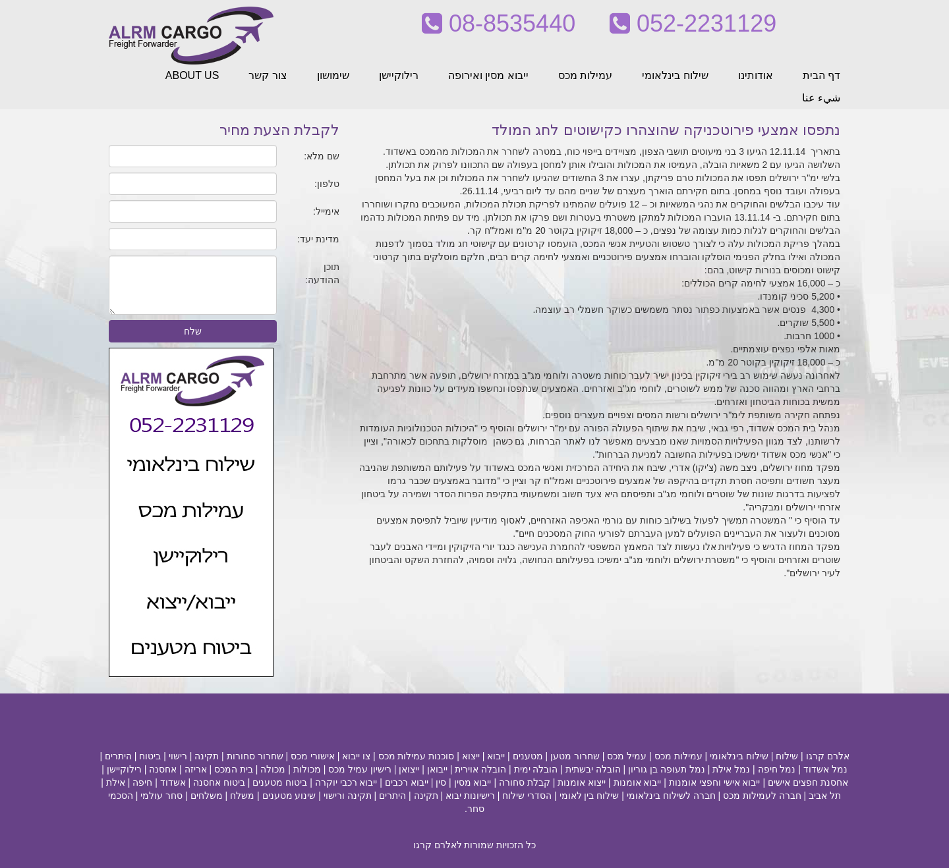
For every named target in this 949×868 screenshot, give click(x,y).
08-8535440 (498, 23)
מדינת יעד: (318, 239)
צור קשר (267, 75)
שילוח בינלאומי (675, 75)
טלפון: (326, 183)
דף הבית (821, 75)
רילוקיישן (398, 75)
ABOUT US (192, 75)
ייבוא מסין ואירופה (488, 75)
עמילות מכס (585, 75)
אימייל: (326, 211)
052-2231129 (693, 23)
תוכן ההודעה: (322, 273)
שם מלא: (321, 156)
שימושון (333, 75)
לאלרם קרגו (437, 845)
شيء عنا (821, 97)
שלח (193, 331)
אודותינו (755, 75)
